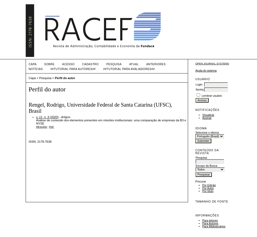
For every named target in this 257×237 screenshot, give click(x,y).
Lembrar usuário (212, 95)
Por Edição (209, 185)
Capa (33, 64)
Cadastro (90, 64)
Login (199, 84)
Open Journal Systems (212, 63)
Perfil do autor (65, 78)
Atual (134, 64)
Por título (207, 191)
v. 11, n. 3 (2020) (47, 117)
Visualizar (208, 115)
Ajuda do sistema (206, 70)
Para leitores (210, 220)
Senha (200, 89)
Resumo (41, 126)
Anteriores (156, 64)
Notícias (36, 69)
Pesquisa (114, 64)
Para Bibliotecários (213, 226)
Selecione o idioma (207, 132)
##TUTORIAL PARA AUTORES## (73, 69)
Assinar (207, 117)
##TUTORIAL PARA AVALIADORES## (129, 69)
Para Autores (210, 223)
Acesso (68, 64)
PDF (51, 126)
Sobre (49, 64)
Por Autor (208, 188)
